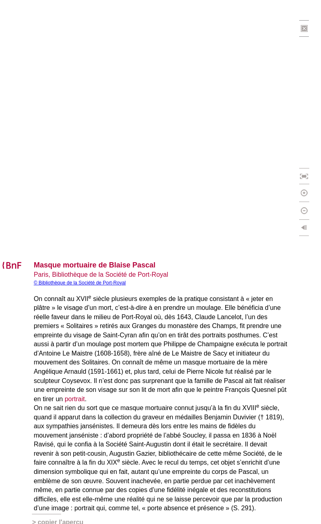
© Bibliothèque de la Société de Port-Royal (80, 283)
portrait (75, 399)
